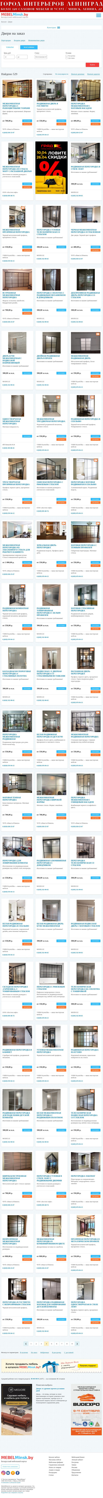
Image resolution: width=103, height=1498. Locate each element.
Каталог (4, 22)
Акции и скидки (54, 1470)
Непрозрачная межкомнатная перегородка (11, 1241)
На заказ (34, 1352)
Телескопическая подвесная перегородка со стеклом (84, 1115)
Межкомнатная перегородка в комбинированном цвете (51, 1241)
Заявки (74, 1465)
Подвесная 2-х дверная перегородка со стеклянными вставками (51, 673)
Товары (10, 47)
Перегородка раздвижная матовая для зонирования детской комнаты (51, 1304)
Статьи (51, 1475)
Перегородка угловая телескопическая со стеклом (48, 232)
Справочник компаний (56, 1465)
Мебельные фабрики (56, 1462)
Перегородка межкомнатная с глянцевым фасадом (82, 800)
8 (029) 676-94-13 (43, 135)
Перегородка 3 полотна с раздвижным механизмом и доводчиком (51, 295)
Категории (53, 27)
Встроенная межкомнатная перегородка (11, 295)
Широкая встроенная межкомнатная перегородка (15, 1178)
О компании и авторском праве (11, 1482)
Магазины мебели (55, 1460)
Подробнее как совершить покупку (12, 1492)
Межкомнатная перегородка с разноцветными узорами (16, 106)
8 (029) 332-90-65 (77, 196)
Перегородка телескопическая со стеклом (82, 863)
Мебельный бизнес (78, 1457)
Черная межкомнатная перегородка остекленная (84, 232)
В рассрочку (56, 1352)
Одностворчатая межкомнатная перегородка (12, 421)
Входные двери (19, 40)
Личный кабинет (77, 1460)
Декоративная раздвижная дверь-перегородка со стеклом (85, 295)
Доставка (71, 58)
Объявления (76, 1470)
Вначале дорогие (93, 74)
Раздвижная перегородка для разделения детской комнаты (16, 1115)
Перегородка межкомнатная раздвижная (11, 736)
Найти (92, 65)
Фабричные (44, 1352)
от (5, 57)
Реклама (74, 1467)
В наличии (24, 1352)
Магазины (29, 47)
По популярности (61, 74)
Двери (10, 22)
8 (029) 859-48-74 (8, 196)
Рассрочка (71, 56)
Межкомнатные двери (36, 40)
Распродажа (53, 1472)
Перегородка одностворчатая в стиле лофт (84, 1304)
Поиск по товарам (55, 1467)
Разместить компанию (10, 1467)
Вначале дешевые (77, 74)
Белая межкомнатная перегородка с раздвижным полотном (50, 1115)
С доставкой (68, 1352)
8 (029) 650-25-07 (8, 133)
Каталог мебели (54, 1457)
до (18, 57)
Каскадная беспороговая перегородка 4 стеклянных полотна (17, 673)
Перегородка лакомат (83, 1176)
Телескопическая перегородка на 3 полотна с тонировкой (85, 989)
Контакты (75, 1475)
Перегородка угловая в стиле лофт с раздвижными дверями (49, 1178)
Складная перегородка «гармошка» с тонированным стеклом (16, 989)
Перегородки (6, 40)
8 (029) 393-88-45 (8, 448)
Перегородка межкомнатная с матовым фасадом (81, 106)
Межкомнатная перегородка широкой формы (49, 800)
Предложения (76, 1472)
